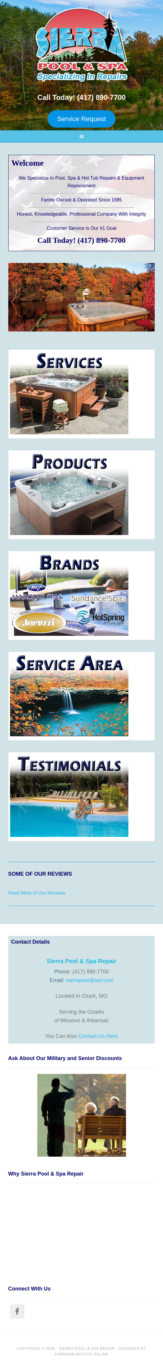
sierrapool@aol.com (89, 980)
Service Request (81, 119)
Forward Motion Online (82, 1354)
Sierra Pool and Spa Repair (81, 44)
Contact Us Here (98, 1036)
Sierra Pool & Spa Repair (87, 1349)
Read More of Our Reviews (36, 892)
